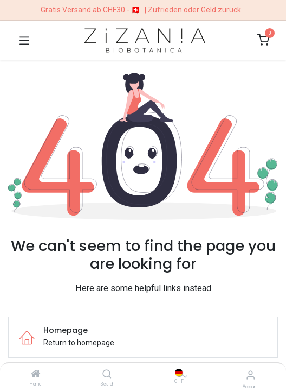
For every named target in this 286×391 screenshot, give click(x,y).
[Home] (36, 374)
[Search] (107, 374)
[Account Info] (250, 375)
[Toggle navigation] (24, 40)
